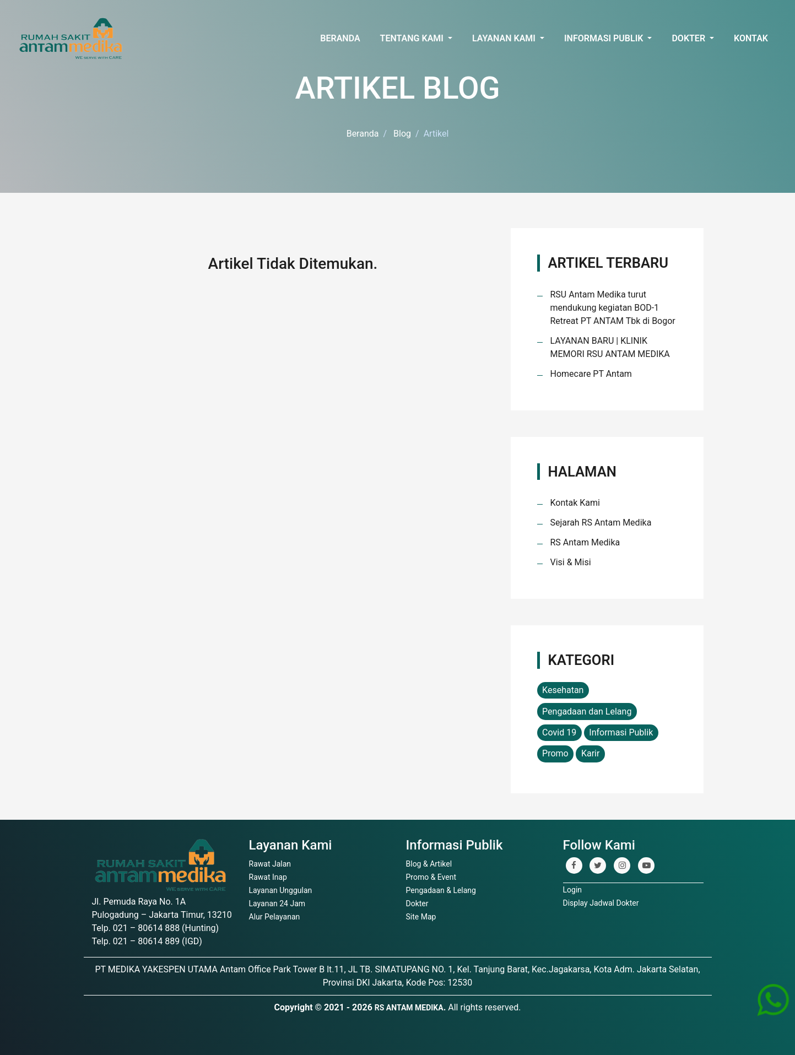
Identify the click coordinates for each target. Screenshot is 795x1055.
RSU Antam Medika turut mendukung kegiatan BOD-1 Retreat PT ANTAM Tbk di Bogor (612, 307)
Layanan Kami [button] (505, 38)
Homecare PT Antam (591, 374)
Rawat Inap (268, 877)
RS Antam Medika (585, 542)
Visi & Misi (570, 562)
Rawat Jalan (270, 863)
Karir (590, 753)
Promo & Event (431, 877)
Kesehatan (562, 690)
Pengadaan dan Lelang (586, 711)
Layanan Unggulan (280, 890)
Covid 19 (559, 732)
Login (572, 889)
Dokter (417, 903)
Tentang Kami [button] (413, 38)
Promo (555, 753)
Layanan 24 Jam (277, 903)
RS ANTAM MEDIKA (409, 1007)
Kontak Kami (575, 502)
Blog (402, 133)
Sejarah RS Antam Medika (601, 522)
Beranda (340, 38)
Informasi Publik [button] (604, 38)
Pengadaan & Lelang (441, 890)
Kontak (751, 38)
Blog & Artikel (429, 863)
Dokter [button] (689, 38)
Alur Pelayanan (274, 916)
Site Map (421, 916)
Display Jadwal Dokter (601, 903)
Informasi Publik (621, 732)
